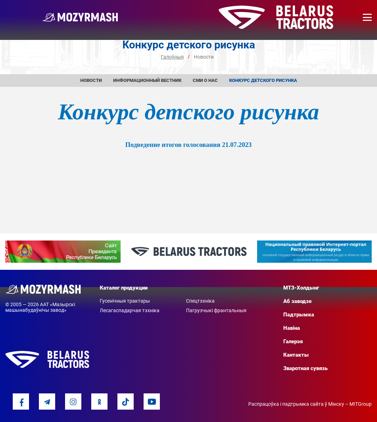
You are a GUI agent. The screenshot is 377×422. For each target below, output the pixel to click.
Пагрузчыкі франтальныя (216, 310)
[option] (63, 251)
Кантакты (296, 355)
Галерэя (293, 341)
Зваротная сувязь (305, 368)
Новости (91, 80)
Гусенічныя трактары (125, 301)
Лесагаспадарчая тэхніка (130, 310)
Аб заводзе (297, 301)
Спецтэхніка (200, 301)
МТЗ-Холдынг (301, 288)
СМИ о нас (205, 80)
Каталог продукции (123, 288)
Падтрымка (298, 314)
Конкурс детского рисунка (263, 80)
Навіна (291, 328)
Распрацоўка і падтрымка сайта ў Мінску (296, 404)
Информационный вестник (147, 80)
